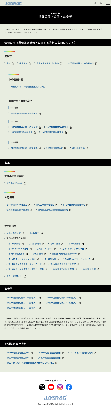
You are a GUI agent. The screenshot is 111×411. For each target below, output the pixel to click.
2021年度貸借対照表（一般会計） (61, 302)
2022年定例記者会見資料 (17, 357)
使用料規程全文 (13, 232)
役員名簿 (23, 63)
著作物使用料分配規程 (16, 204)
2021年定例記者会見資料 (49, 357)
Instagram (60, 387)
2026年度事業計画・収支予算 (24, 113)
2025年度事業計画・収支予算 (24, 127)
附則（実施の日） (14, 275)
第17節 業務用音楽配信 (63, 268)
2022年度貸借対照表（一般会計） (21, 302)
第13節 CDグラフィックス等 (77, 258)
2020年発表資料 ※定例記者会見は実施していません (30, 362)
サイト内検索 (101, 3)
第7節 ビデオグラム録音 (73, 248)
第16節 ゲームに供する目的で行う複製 (26, 268)
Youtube (51, 387)
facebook (69, 387)
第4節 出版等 (74, 243)
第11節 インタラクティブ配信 (22, 258)
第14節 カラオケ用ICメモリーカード (25, 263)
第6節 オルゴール (45, 248)
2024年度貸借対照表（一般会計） (21, 297)
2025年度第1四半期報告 (57, 127)
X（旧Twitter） (42, 387)
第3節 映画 (55, 243)
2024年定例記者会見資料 (49, 352)
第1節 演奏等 (14, 243)
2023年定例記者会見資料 (81, 352)
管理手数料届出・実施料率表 (81, 63)
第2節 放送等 (35, 243)
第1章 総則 (34, 232)
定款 (8, 63)
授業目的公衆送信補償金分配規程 (53, 209)
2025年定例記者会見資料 (17, 352)
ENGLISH (95, 3)
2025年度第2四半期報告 (22, 132)
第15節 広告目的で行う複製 (63, 263)
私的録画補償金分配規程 (17, 209)
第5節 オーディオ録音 (18, 248)
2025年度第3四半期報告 (52, 132)
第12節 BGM (50, 258)
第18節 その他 (89, 268)
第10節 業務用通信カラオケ (64, 253)
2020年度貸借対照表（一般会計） (21, 307)
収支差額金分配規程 (45, 204)
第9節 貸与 (38, 253)
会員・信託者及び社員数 (47, 63)
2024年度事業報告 (54, 147)
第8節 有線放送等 (16, 253)
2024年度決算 (78, 147)
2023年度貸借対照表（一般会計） (61, 297)
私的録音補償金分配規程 (74, 204)
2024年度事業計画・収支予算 (24, 147)
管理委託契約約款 (14, 183)
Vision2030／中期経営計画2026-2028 (28, 86)
